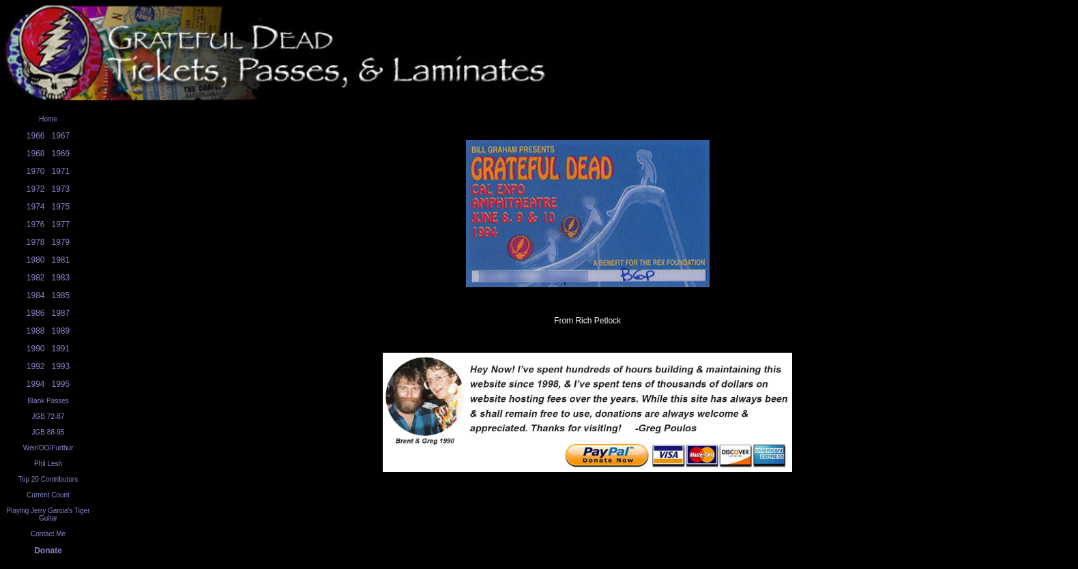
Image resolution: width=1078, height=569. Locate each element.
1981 (61, 260)
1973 (61, 189)
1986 (36, 313)
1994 (36, 384)
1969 (61, 153)
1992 (36, 366)
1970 (36, 171)
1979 (61, 242)
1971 (61, 171)
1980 (36, 260)
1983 (61, 277)
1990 (36, 348)
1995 (61, 384)
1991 (61, 348)
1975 (61, 206)
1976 (36, 224)
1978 (36, 242)
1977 (61, 224)
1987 (61, 313)
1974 (36, 206)
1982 (36, 277)
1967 (61, 136)
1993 (61, 366)
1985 (61, 295)
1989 (61, 331)
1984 (36, 295)
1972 (36, 189)
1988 (36, 331)
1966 (36, 136)
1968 (36, 153)
